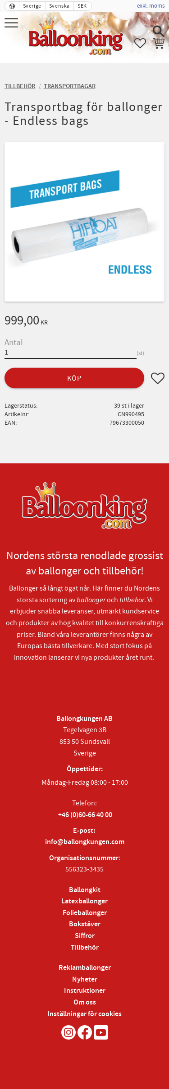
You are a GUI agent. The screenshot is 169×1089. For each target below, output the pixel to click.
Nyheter (84, 979)
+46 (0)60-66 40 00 (85, 815)
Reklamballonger (85, 968)
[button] (12, 23)
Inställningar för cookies (84, 1014)
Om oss (84, 1002)
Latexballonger (84, 901)
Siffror (85, 936)
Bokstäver (84, 924)
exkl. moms (150, 5)
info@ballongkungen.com (84, 842)
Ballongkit (84, 890)
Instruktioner (84, 991)
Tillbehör (85, 947)
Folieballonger (85, 913)
